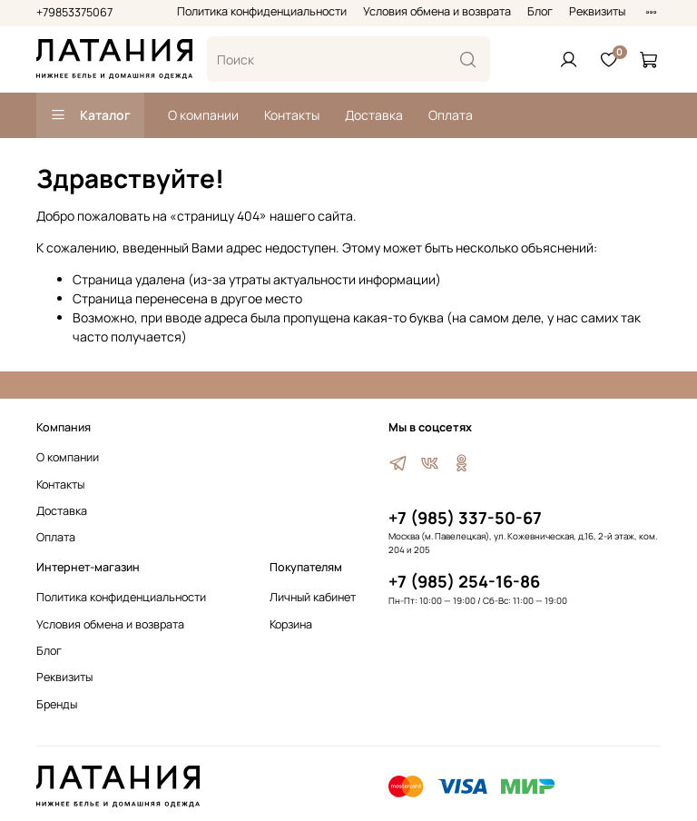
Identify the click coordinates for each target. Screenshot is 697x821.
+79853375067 (74, 12)
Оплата (450, 115)
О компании (203, 115)
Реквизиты (597, 11)
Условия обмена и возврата (437, 11)
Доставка (374, 115)
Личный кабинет (313, 597)
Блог (540, 11)
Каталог (90, 115)
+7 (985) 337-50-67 (465, 518)
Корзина (291, 624)
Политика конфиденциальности (262, 11)
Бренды (56, 704)
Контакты (291, 115)
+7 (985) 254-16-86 (464, 581)
